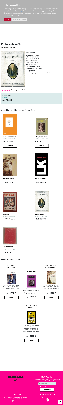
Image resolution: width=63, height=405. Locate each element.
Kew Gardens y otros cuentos (51, 266)
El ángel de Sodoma (41, 137)
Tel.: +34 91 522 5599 (16, 399)
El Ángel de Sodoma (8, 178)
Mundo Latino (35, 55)
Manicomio (6, 214)
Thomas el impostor (11, 266)
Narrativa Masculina (31, 74)
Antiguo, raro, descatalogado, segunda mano (44, 72)
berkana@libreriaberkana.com (15, 401)
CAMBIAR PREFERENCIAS (19, 19)
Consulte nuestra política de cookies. (31, 12)
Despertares (31, 271)
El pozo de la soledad (31, 306)
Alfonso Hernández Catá (8, 47)
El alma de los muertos (9, 137)
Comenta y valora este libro (18, 90)
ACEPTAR (7, 19)
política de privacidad (49, 386)
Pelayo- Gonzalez (39, 214)
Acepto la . (48, 386)
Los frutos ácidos (8, 246)
